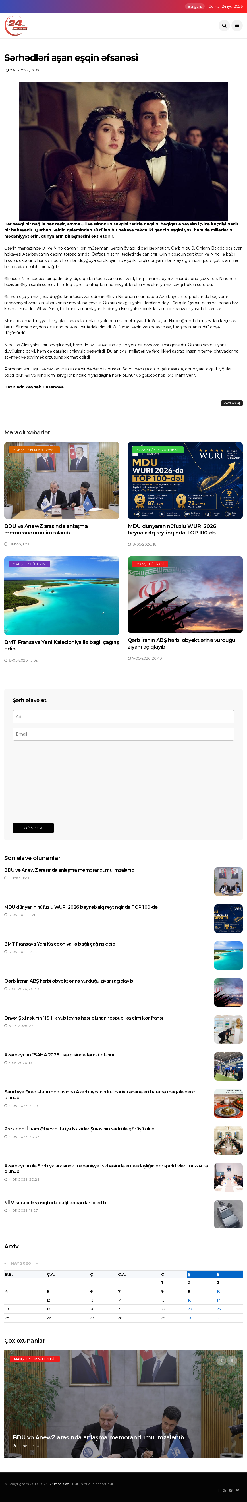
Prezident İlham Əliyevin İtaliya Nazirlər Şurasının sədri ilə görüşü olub (79, 1129)
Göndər (33, 828)
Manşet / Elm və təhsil (34, 450)
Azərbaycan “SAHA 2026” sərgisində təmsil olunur (59, 1055)
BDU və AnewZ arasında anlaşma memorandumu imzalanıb (46, 529)
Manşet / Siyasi (150, 564)
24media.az (59, 1484)
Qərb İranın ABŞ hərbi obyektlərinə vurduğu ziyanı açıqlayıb (68, 981)
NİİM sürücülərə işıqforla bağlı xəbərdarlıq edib (55, 1202)
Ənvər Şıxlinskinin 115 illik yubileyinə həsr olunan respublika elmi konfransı (83, 1018)
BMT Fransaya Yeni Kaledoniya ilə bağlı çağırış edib (59, 944)
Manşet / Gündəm (29, 564)
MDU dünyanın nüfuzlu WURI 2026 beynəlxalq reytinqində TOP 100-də (172, 529)
